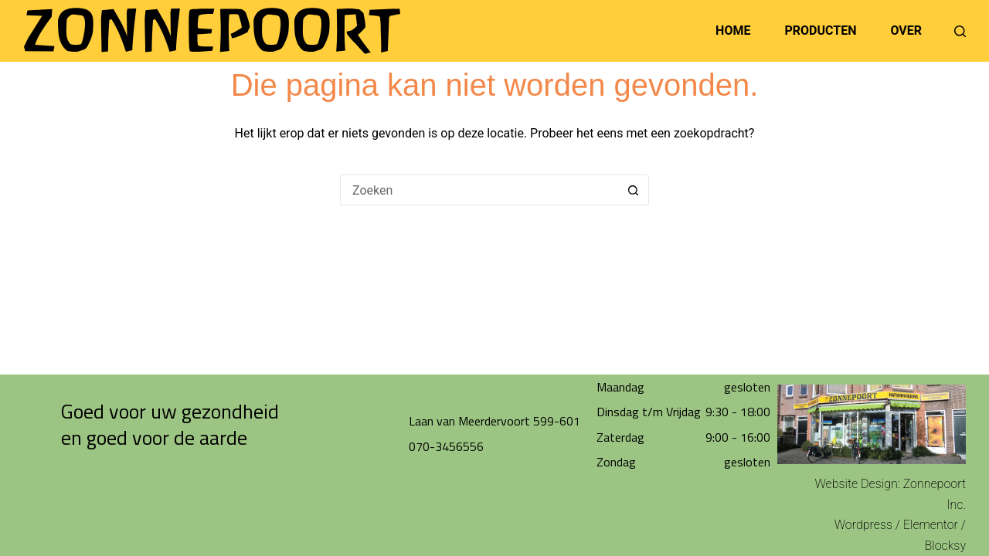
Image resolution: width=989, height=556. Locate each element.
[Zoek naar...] (479, 190)
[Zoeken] (960, 31)
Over (906, 30)
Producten (820, 30)
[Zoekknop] (633, 190)
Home (732, 30)
